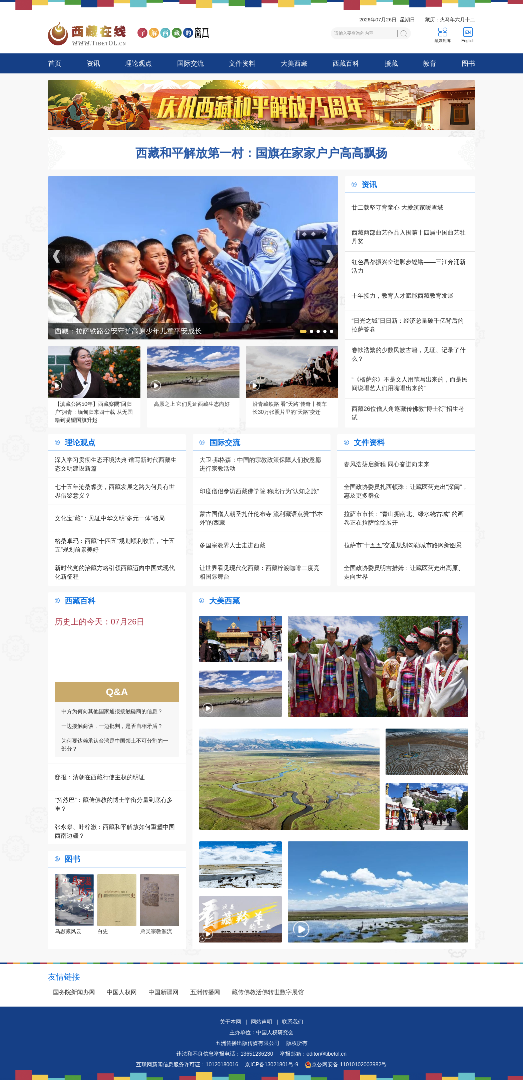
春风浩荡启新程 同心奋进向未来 (387, 464)
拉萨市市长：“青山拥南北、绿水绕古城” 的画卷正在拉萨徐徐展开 (404, 518)
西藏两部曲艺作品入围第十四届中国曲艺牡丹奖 (409, 237)
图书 (468, 63)
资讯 (93, 63)
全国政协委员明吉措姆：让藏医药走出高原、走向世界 (404, 572)
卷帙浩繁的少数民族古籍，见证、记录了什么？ (409, 354)
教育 (429, 63)
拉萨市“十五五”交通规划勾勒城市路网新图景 (403, 545)
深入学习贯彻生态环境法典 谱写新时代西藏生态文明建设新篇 (115, 464)
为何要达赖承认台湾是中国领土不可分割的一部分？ (114, 752)
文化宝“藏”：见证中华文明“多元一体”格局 (110, 518)
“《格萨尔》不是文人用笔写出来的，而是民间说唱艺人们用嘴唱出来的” (410, 383)
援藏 (391, 63)
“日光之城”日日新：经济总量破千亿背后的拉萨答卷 (408, 325)
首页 (54, 63)
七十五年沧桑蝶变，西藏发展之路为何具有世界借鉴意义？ (115, 491)
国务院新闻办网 (74, 992)
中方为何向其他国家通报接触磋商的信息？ (112, 719)
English (467, 40)
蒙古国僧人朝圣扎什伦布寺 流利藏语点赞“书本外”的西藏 (261, 518)
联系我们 (292, 1022)
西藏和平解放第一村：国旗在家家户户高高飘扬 (261, 153)
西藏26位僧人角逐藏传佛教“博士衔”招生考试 (408, 413)
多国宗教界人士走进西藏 (232, 545)
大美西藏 (294, 63)
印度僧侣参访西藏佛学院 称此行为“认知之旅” (259, 491)
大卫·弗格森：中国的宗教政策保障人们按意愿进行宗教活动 (260, 464)
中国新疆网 (163, 992)
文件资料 (242, 63)
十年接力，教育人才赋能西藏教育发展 (403, 295)
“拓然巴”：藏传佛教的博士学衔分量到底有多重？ (114, 804)
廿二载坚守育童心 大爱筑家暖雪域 (397, 207)
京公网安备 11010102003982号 (346, 1064)
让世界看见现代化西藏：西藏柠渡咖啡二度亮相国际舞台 (259, 572)
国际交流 (190, 63)
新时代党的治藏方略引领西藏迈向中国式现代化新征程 (115, 572)
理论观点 (138, 63)
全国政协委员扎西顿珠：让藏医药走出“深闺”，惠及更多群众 (406, 491)
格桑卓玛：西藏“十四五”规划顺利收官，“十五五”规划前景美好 (115, 545)
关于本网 (230, 1022)
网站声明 (261, 1022)
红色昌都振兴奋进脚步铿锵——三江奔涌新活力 (409, 266)
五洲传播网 (205, 992)
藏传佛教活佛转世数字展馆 (268, 992)
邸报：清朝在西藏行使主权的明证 (100, 777)
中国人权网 (122, 992)
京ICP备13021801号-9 (271, 1064)
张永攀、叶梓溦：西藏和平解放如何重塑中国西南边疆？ (115, 831)
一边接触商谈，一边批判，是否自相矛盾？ (112, 733)
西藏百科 (346, 63)
